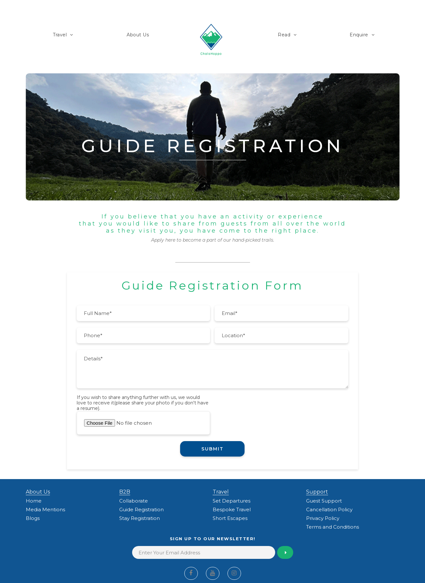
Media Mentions (45, 509)
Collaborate (133, 501)
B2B (124, 492)
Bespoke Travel (232, 509)
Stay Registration (139, 518)
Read (284, 35)
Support (317, 492)
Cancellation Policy (329, 509)
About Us (138, 35)
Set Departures (231, 501)
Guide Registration (141, 509)
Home (34, 501)
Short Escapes (230, 518)
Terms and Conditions (332, 527)
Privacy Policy (322, 518)
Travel (60, 35)
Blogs (33, 518)
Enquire (359, 35)
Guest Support (324, 501)
